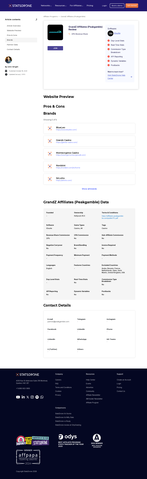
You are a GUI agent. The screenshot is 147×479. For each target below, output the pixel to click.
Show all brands (89, 189)
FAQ (56, 384)
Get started (132, 5)
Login (104, 6)
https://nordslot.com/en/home (68, 168)
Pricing (119, 387)
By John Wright (11, 67)
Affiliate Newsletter (93, 395)
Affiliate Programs (50, 16)
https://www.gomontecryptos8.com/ (71, 155)
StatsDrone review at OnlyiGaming (68, 425)
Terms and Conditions (63, 387)
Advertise (89, 387)
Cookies (58, 391)
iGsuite (117, 33)
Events (88, 384)
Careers (58, 380)
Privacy (58, 395)
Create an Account (124, 380)
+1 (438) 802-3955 (23, 388)
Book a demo (117, 6)
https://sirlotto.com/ (64, 180)
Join (55, 48)
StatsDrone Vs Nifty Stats (64, 417)
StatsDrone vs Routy (63, 421)
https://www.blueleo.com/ (66, 130)
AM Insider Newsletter (94, 399)
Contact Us (121, 391)
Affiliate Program (92, 403)
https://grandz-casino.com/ (66, 142)
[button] (46, 5)
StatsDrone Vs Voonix (63, 413)
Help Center (90, 380)
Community (90, 391)
